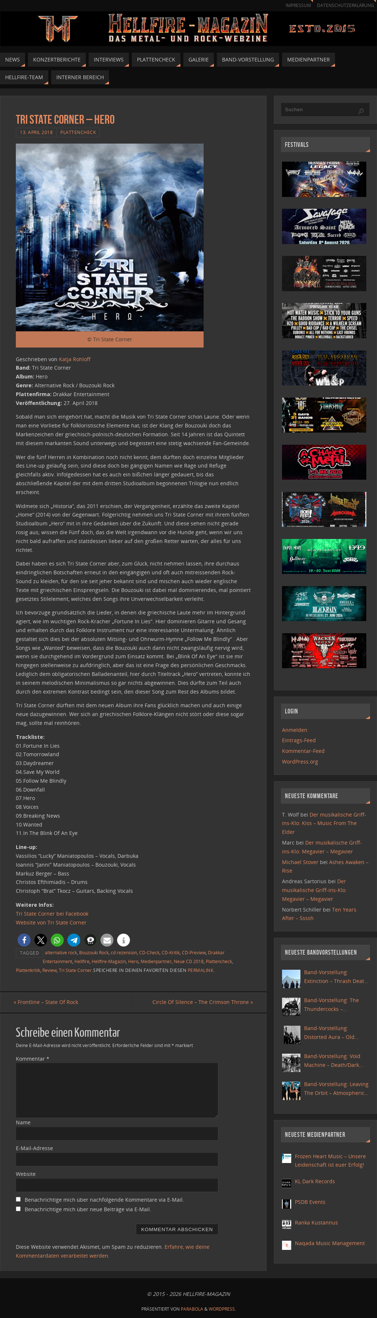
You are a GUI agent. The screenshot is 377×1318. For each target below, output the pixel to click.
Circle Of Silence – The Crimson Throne (200, 1002)
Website (26, 1174)
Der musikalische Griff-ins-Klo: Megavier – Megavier (314, 890)
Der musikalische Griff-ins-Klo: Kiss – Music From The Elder (324, 823)
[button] (24, 940)
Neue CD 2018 (189, 961)
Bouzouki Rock (94, 952)
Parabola (192, 1309)
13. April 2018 (36, 132)
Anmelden (294, 729)
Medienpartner (156, 961)
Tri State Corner (75, 970)
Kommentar (32, 1058)
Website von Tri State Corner (51, 922)
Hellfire (81, 961)
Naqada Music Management (330, 1243)
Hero (133, 961)
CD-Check (149, 952)
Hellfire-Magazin (109, 961)
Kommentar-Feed (303, 750)
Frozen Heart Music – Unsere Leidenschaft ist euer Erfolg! (330, 1161)
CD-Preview (194, 952)
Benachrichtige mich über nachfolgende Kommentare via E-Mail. (104, 1200)
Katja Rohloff (75, 359)
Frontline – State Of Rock (48, 1002)
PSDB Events (310, 1201)
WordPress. (222, 1309)
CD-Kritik (171, 952)
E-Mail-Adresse (34, 1148)
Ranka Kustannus (316, 1222)
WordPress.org (300, 761)
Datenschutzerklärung (344, 5)
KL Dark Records (315, 1181)
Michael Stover (300, 862)
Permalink (201, 970)
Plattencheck (78, 132)
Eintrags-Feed (299, 740)
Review (49, 970)
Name (23, 1122)
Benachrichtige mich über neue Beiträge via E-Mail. (88, 1209)
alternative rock (61, 952)
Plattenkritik (28, 970)
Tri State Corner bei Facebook (52, 913)
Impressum (294, 5)
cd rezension (124, 952)
